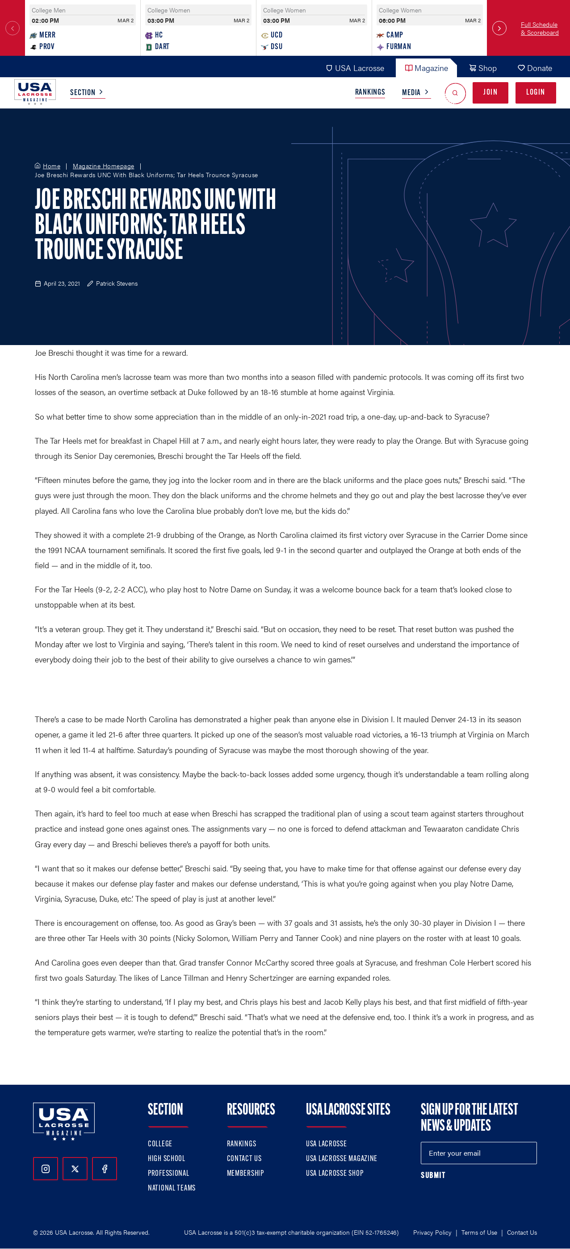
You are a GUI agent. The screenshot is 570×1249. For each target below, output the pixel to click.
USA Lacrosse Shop (334, 1174)
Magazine (426, 67)
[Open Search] (455, 93)
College (160, 1144)
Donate (534, 67)
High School (166, 1159)
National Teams (172, 1188)
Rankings (370, 92)
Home (51, 166)
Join (490, 92)
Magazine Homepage (103, 166)
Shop (483, 67)
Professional (168, 1174)
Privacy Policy (432, 1232)
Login (535, 92)
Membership (245, 1174)
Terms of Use (479, 1232)
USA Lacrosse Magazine (341, 1159)
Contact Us (244, 1159)
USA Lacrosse (354, 67)
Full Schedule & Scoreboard (540, 28)
